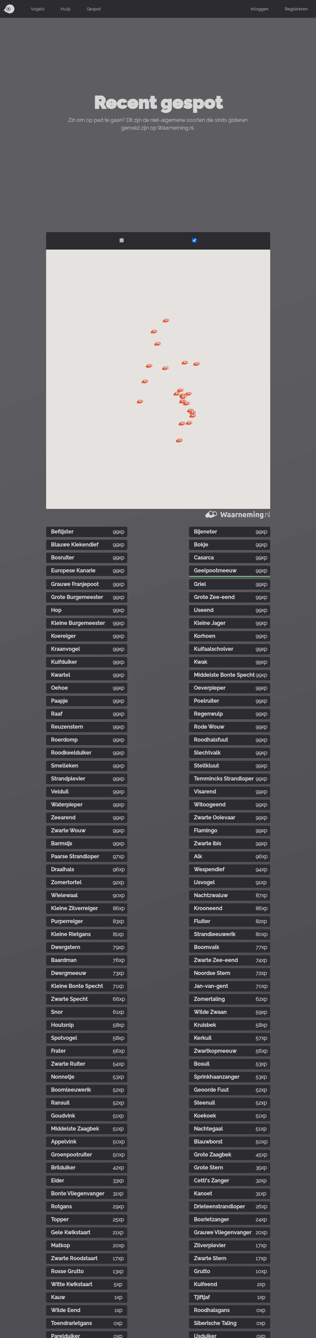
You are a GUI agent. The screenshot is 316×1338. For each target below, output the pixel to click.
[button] (157, 344)
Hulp (65, 8)
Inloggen (260, 8)
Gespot (94, 8)
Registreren (296, 8)
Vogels (37, 8)
